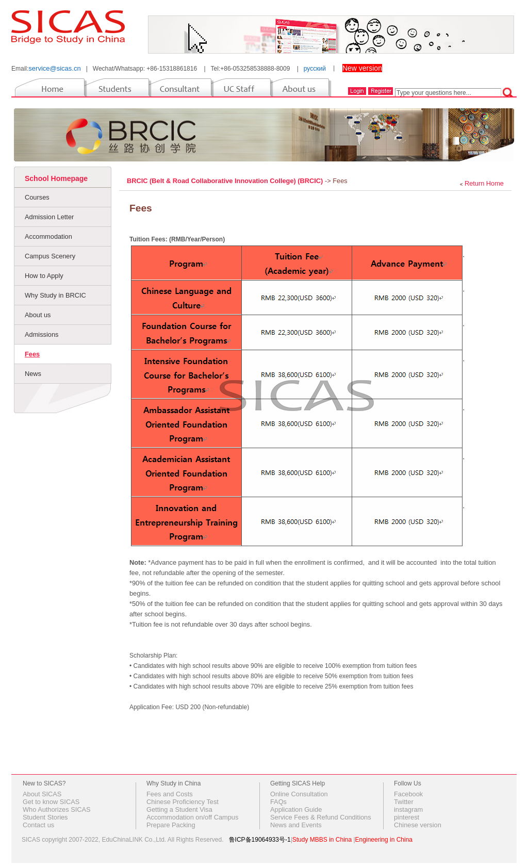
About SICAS (42, 794)
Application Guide (296, 809)
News (33, 374)
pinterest (406, 817)
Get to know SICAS (51, 802)
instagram (408, 809)
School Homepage (56, 178)
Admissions (41, 334)
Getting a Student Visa (179, 809)
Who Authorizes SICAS (57, 809)
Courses (37, 197)
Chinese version (417, 825)
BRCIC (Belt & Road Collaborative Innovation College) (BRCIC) (226, 181)
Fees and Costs (169, 794)
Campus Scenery (50, 256)
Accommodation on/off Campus (192, 817)
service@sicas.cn (54, 68)
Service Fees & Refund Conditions (320, 817)
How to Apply (44, 276)
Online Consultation (299, 794)
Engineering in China (383, 839)
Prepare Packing (170, 825)
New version (362, 68)
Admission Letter (49, 217)
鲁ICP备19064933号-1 (260, 839)
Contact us (38, 825)
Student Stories (45, 817)
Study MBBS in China (322, 839)
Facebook (408, 794)
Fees (32, 354)
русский (315, 68)
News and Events (296, 825)
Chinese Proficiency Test (182, 802)
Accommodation (48, 236)
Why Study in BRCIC (55, 295)
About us (38, 315)
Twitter (404, 802)
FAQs (278, 802)
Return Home (484, 183)
